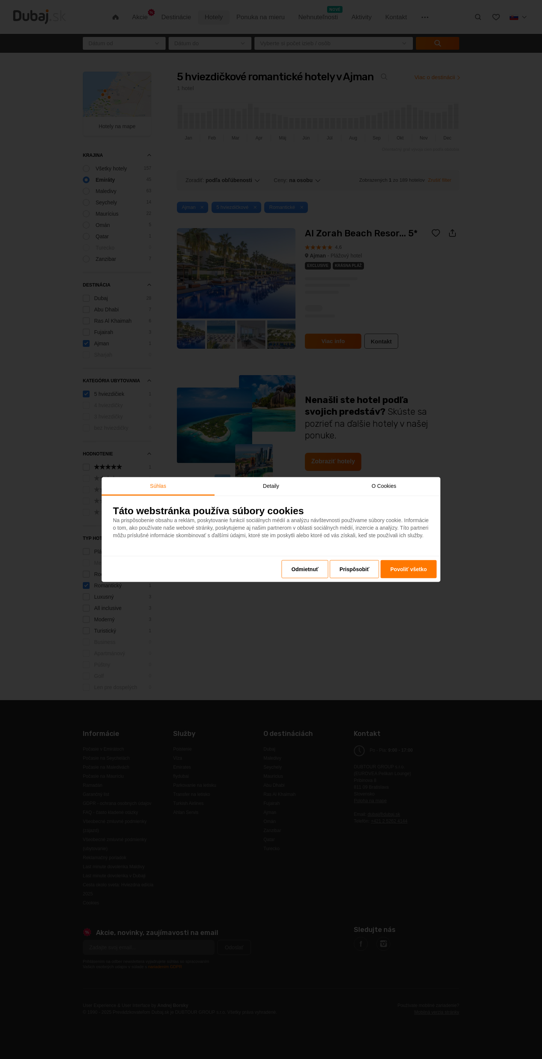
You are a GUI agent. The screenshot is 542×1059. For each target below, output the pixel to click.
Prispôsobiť (354, 569)
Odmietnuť (304, 569)
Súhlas (158, 486)
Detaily (271, 486)
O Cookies (383, 486)
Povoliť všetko (408, 569)
